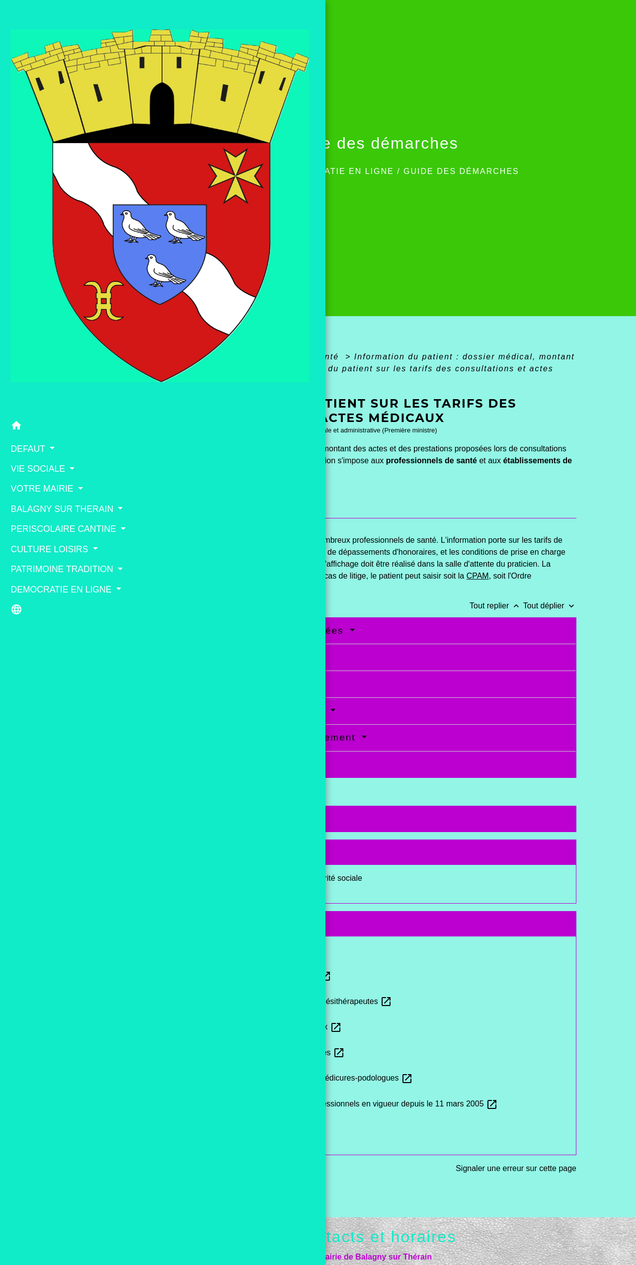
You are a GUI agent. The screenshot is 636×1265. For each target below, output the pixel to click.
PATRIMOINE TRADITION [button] (34, 358)
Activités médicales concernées (264, 630)
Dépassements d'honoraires (254, 710)
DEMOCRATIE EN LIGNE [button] (43, 391)
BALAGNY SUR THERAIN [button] (38, 271)
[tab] (206, 509)
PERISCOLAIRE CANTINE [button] (39, 304)
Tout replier (496, 605)
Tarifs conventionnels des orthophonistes (266, 1052)
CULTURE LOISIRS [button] (47, 332)
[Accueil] (57, 86)
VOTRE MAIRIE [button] (40, 245)
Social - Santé (308, 356)
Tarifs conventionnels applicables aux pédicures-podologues (300, 1078)
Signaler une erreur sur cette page (516, 1168)
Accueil (253, 171)
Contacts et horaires (375, 1237)
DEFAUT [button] (25, 205)
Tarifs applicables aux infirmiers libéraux (264, 1026)
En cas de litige (223, 764)
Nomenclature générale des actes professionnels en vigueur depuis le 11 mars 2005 (342, 1103)
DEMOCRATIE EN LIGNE (338, 171)
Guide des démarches (461, 171)
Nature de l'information (242, 657)
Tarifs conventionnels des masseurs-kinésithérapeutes (289, 1001)
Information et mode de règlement (270, 737)
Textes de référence (228, 818)
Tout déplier (549, 605)
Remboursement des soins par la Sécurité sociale (274, 878)
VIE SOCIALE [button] (35, 225)
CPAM (478, 576)
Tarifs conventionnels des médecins (256, 949)
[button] (57, 183)
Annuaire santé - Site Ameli (242, 1129)
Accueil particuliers (218, 356)
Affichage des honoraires (248, 683)
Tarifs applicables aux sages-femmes (259, 975)
